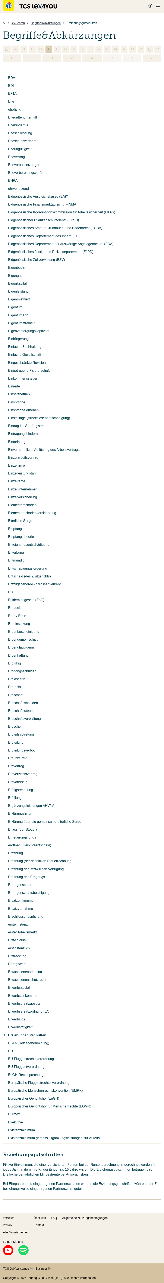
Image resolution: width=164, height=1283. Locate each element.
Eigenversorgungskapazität (28, 331)
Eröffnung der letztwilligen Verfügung (36, 869)
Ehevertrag (16, 157)
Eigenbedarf (17, 267)
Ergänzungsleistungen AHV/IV (31, 805)
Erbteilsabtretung (21, 734)
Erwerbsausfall (19, 987)
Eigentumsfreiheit (21, 323)
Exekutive (15, 1122)
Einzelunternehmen (23, 489)
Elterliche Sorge (20, 521)
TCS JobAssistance (17, 1268)
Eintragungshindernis (24, 434)
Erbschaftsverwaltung (24, 718)
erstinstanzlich (19, 948)
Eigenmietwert (19, 299)
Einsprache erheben (23, 410)
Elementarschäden (22, 505)
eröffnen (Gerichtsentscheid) (29, 845)
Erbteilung (15, 742)
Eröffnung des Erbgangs (26, 877)
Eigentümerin (18, 315)
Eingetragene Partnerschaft (29, 370)
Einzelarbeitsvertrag (23, 457)
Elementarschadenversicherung (32, 513)
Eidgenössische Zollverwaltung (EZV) (36, 259)
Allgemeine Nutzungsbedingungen (85, 1218)
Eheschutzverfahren (23, 141)
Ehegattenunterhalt (22, 117)
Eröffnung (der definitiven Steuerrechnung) (40, 861)
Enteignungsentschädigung (28, 544)
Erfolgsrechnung (20, 790)
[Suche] (150, 6)
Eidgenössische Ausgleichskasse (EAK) (38, 196)
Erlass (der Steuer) (22, 829)
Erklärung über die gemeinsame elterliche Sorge (44, 821)
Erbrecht (14, 687)
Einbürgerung (18, 339)
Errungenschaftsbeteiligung (29, 892)
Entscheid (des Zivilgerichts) (29, 576)
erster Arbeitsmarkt (22, 932)
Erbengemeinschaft (23, 639)
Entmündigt (16, 560)
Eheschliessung (20, 133)
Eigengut (15, 275)
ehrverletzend (18, 188)
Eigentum (15, 307)
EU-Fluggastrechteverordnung (31, 1059)
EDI (11, 85)
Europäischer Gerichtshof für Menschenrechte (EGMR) (49, 1106)
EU (10, 1051)
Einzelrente (16, 481)
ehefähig (14, 109)
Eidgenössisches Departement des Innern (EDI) (44, 236)
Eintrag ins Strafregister (26, 426)
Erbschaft (15, 695)
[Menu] (158, 6)
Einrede (14, 386)
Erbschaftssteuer (21, 711)
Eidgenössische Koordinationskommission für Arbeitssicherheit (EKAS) (61, 212)
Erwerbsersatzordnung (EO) (29, 1011)
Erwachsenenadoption (25, 972)
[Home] (4, 23)
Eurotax (14, 1114)
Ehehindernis (18, 125)
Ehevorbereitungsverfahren (28, 172)
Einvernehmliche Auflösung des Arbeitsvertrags (43, 449)
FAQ (54, 1218)
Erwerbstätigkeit (20, 1027)
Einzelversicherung (22, 497)
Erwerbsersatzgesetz (24, 1003)
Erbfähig (14, 663)
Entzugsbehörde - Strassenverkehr (34, 584)
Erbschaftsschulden (23, 703)
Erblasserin (16, 679)
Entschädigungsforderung (27, 568)
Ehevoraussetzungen (24, 165)
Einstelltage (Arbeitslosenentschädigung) (39, 418)
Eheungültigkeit (19, 149)
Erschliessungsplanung (25, 916)
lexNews (8, 1218)
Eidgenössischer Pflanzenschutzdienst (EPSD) (43, 220)
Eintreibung (16, 442)
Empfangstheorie (21, 537)
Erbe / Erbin (17, 616)
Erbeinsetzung (19, 624)
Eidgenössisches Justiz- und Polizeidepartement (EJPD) (50, 252)
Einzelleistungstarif (22, 473)
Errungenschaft (19, 885)
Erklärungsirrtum (20, 813)
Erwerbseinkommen (23, 995)
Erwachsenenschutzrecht (27, 980)
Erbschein (15, 726)
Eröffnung (15, 853)
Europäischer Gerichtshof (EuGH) (33, 1098)
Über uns (40, 1218)
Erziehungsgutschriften (24, 1035)
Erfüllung (15, 798)
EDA (11, 78)
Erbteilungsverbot (21, 750)
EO (10, 592)
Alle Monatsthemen (16, 1232)
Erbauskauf (16, 608)
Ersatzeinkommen (21, 900)
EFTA (12, 93)
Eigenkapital (17, 283)
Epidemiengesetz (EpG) (26, 600)
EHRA (13, 180)
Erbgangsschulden (22, 671)
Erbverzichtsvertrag (23, 774)
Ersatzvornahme (20, 908)
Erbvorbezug (18, 782)
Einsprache (16, 402)
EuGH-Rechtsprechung (25, 1075)
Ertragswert (17, 964)
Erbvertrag (16, 766)
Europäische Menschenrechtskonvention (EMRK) (45, 1090)
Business (43, 1268)
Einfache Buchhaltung (24, 347)
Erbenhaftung (18, 655)
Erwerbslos (16, 1019)
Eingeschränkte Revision (27, 362)
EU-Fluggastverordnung (26, 1067)
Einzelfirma (16, 465)
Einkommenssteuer (22, 378)
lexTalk (7, 1225)
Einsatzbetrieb (19, 394)
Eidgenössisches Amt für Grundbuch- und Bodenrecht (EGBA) (55, 228)
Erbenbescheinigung (23, 631)
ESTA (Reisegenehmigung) (28, 1043)
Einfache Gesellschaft (24, 354)
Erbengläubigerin (21, 647)
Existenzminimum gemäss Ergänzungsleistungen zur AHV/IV (54, 1138)
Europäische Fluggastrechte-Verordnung (38, 1082)
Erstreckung (17, 956)
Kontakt (39, 1225)
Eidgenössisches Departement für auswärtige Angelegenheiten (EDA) (61, 244)
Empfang (15, 529)
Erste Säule (17, 940)
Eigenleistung (18, 291)
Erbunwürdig (17, 758)
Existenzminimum (21, 1130)
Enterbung (16, 552)
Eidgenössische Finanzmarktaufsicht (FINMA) (43, 204)
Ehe (11, 101)
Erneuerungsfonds (22, 837)
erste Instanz (18, 924)
